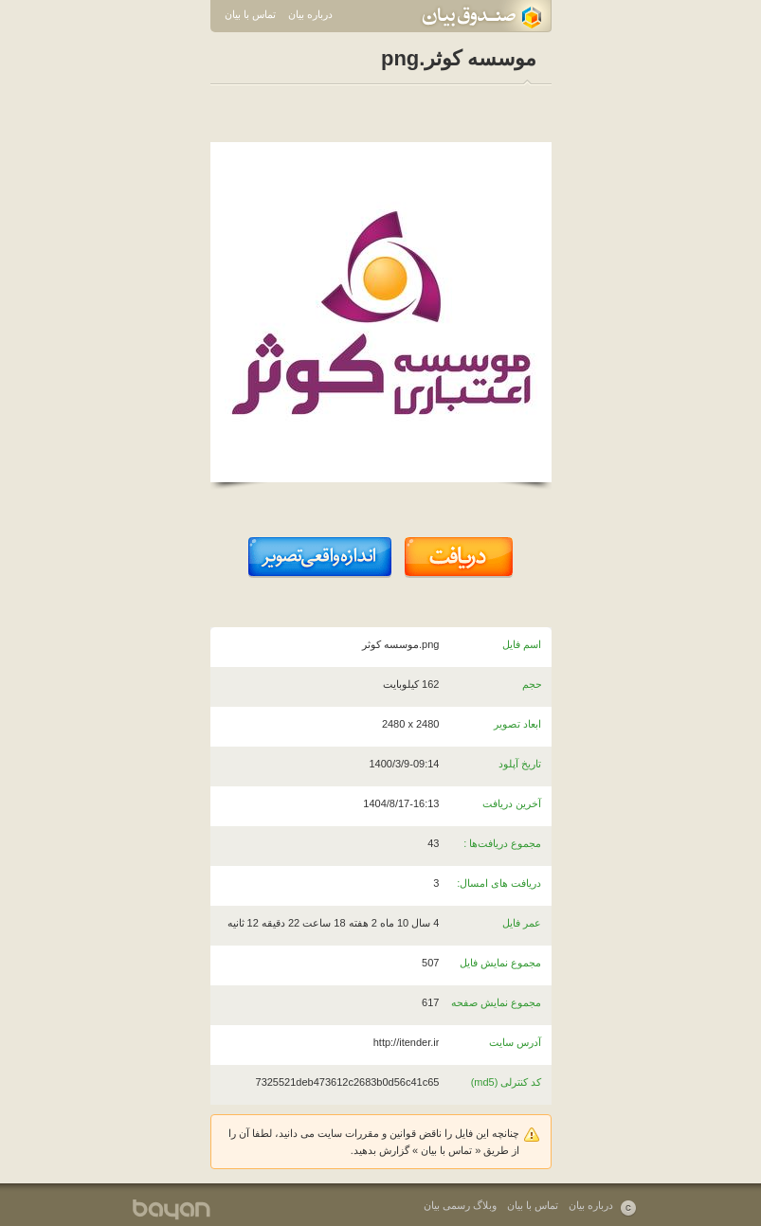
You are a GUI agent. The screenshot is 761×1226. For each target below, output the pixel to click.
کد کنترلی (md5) (506, 1082)
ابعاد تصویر (517, 724)
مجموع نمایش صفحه (496, 1002)
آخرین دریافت (511, 803)
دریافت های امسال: (499, 883)
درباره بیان (310, 14)
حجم (532, 684)
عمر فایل (521, 923)
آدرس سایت (515, 1042)
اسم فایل (521, 644)
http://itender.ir (406, 1042)
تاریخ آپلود (519, 763)
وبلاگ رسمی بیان (460, 1205)
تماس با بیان (250, 14)
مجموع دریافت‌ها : (502, 843)
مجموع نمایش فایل (500, 962)
